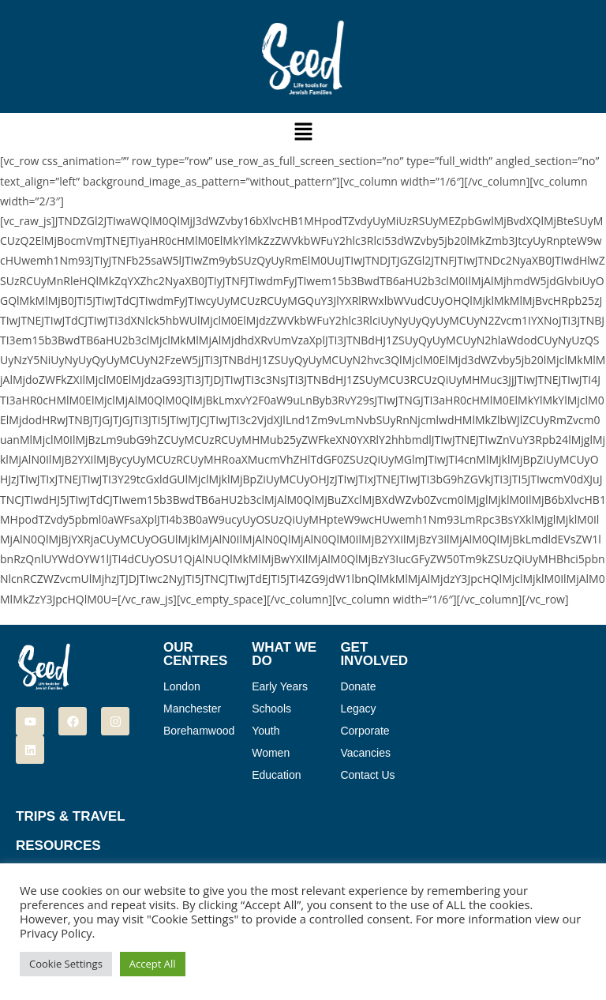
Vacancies (365, 752)
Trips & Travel (70, 816)
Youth (265, 730)
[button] (303, 131)
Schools (271, 708)
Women (271, 752)
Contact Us (367, 775)
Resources (58, 845)
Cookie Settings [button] (66, 964)
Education (276, 775)
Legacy (358, 708)
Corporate (364, 730)
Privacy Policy (56, 933)
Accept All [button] (152, 964)
